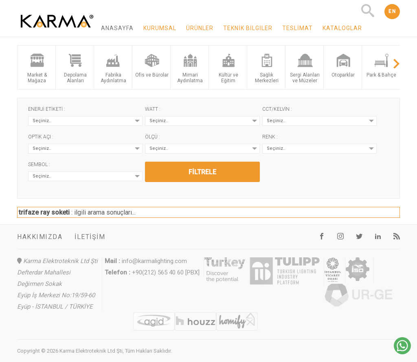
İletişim (90, 237)
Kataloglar (342, 28)
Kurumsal (159, 28)
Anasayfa (117, 28)
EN (392, 11)
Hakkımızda (39, 237)
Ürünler (199, 28)
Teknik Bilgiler (247, 28)
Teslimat (297, 28)
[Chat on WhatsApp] (402, 352)
